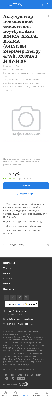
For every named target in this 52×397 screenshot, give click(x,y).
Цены (6, 273)
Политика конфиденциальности (18, 369)
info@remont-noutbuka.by (20, 319)
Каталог (7, 278)
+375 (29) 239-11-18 (17, 311)
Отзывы (7, 283)
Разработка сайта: (10, 384)
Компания (9, 262)
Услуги (7, 268)
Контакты (8, 289)
